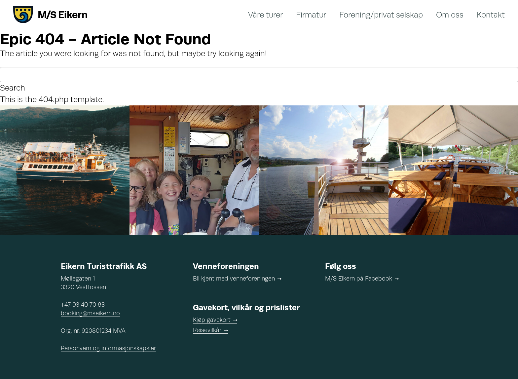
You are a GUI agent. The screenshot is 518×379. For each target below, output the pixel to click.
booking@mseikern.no (90, 313)
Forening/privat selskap (381, 15)
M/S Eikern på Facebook (358, 278)
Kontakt (491, 15)
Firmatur (311, 15)
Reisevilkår (207, 330)
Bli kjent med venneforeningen (234, 278)
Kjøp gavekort (212, 320)
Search (12, 88)
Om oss (449, 15)
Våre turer (265, 15)
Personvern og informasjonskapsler (108, 348)
